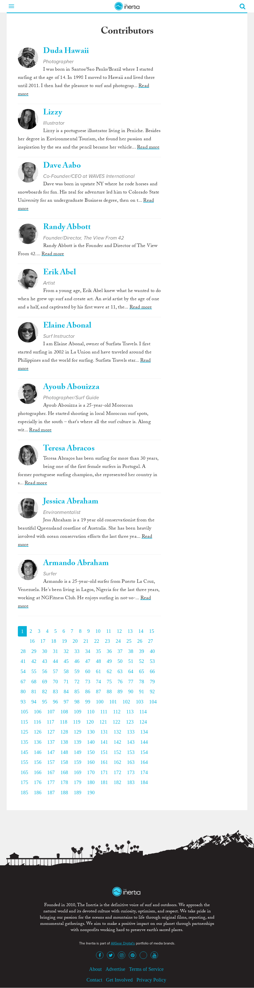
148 (64, 752)
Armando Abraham (76, 564)
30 (44, 651)
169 (77, 772)
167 (51, 772)
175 (24, 782)
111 (103, 711)
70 (55, 681)
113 (130, 711)
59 (76, 671)
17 (42, 641)
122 (117, 722)
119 (76, 722)
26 (139, 641)
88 (109, 691)
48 (98, 661)
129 (77, 732)
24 (118, 641)
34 (87, 651)
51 (130, 661)
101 (113, 701)
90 (130, 691)
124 (143, 722)
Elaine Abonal (67, 326)
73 (87, 681)
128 (64, 732)
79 (152, 681)
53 (152, 661)
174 (144, 772)
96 (55, 701)
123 (130, 722)
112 (117, 711)
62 (109, 671)
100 (100, 701)
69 (44, 681)
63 (120, 671)
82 (44, 691)
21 (85, 641)
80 (23, 691)
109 (77, 711)
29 (33, 651)
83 (55, 691)
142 (117, 742)
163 (131, 762)
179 (77, 782)
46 (76, 661)
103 (140, 701)
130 (91, 732)
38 (130, 651)
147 (51, 752)
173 (131, 772)
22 (96, 641)
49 (109, 661)
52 (141, 661)
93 (23, 701)
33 (76, 651)
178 (64, 782)
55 (33, 671)
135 (24, 742)
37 (120, 651)
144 (144, 742)
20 (75, 641)
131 (104, 732)
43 (44, 661)
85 (76, 691)
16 (32, 641)
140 (91, 742)
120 (90, 722)
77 (130, 681)
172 (117, 772)
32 (66, 651)
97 (66, 701)
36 (109, 651)
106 (38, 711)
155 (24, 762)
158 (64, 762)
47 (87, 661)
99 (87, 701)
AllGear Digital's (123, 943)
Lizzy (52, 113)
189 (77, 792)
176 (38, 782)
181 (104, 782)
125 (24, 732)
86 (87, 691)
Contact (94, 980)
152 (117, 752)
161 (104, 762)
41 (23, 661)
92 (152, 691)
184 (144, 782)
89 (120, 691)
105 (24, 711)
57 (55, 671)
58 (66, 671)
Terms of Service (146, 969)
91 (141, 691)
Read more (148, 148)
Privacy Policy (151, 980)
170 (91, 772)
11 (108, 631)
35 (98, 651)
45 (66, 661)
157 (51, 762)
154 (144, 752)
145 (24, 752)
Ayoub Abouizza (71, 388)
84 (66, 691)
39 (141, 651)
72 (76, 681)
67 (23, 681)
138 (64, 742)
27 (150, 641)
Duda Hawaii (66, 51)
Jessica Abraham (70, 502)
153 (131, 752)
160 (91, 762)
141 (104, 742)
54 (23, 671)
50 (120, 661)
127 (51, 732)
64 (130, 671)
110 (91, 711)
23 (107, 641)
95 (44, 701)
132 (117, 732)
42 (33, 661)
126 (38, 732)
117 (50, 722)
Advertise (115, 969)
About (95, 969)
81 (33, 691)
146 (38, 752)
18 (53, 641)
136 (38, 742)
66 (152, 671)
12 (119, 631)
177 (51, 782)
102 (126, 701)
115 (24, 722)
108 (64, 711)
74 (98, 681)
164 (144, 762)
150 (91, 752)
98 (76, 701)
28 (23, 651)
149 (77, 752)
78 (141, 681)
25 (129, 641)
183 (131, 782)
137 (51, 742)
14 (140, 631)
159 (77, 762)
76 (120, 681)
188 (64, 792)
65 (141, 671)
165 (24, 772)
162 (117, 762)
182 (117, 782)
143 (131, 742)
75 (109, 681)
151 (104, 752)
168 (64, 772)
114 (143, 711)
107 (51, 711)
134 (144, 732)
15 (151, 631)
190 (91, 792)
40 (152, 651)
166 (38, 772)
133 (131, 732)
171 (104, 772)
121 (103, 722)
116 (37, 722)
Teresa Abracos (69, 449)
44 (55, 661)
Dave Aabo (62, 166)
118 (63, 722)
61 (98, 671)
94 (33, 701)
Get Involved (119, 980)
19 (64, 641)
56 (44, 671)
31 (55, 651)
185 (24, 792)
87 (98, 691)
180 (91, 782)
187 (51, 792)
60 (87, 671)
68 (33, 681)
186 (38, 792)
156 (38, 762)
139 (77, 742)
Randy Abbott (67, 228)
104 (153, 701)
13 (129, 631)
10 (97, 631)
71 (66, 681)
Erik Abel (59, 273)
